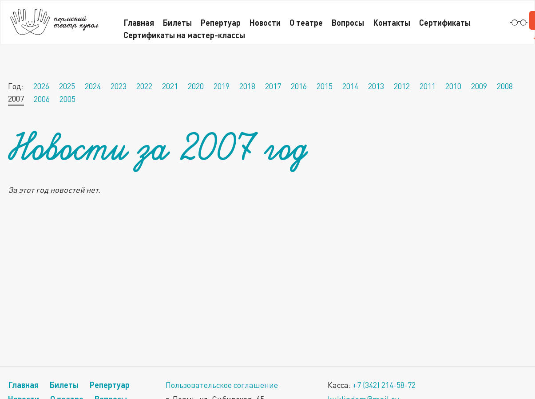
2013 (376, 86)
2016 (299, 86)
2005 (67, 99)
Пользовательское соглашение (222, 385)
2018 (247, 86)
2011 (428, 86)
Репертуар (110, 384)
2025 (67, 86)
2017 (273, 86)
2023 (119, 86)
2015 (325, 86)
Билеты (64, 384)
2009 (479, 86)
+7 (384, 385)
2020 (196, 86)
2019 (222, 86)
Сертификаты (445, 22)
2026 (41, 86)
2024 (93, 86)
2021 (170, 86)
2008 (505, 86)
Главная (23, 384)
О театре (306, 22)
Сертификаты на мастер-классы (184, 35)
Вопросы (348, 22)
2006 (42, 99)
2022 (144, 86)
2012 (402, 86)
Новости (265, 22)
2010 (453, 86)
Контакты (391, 22)
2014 (350, 86)
